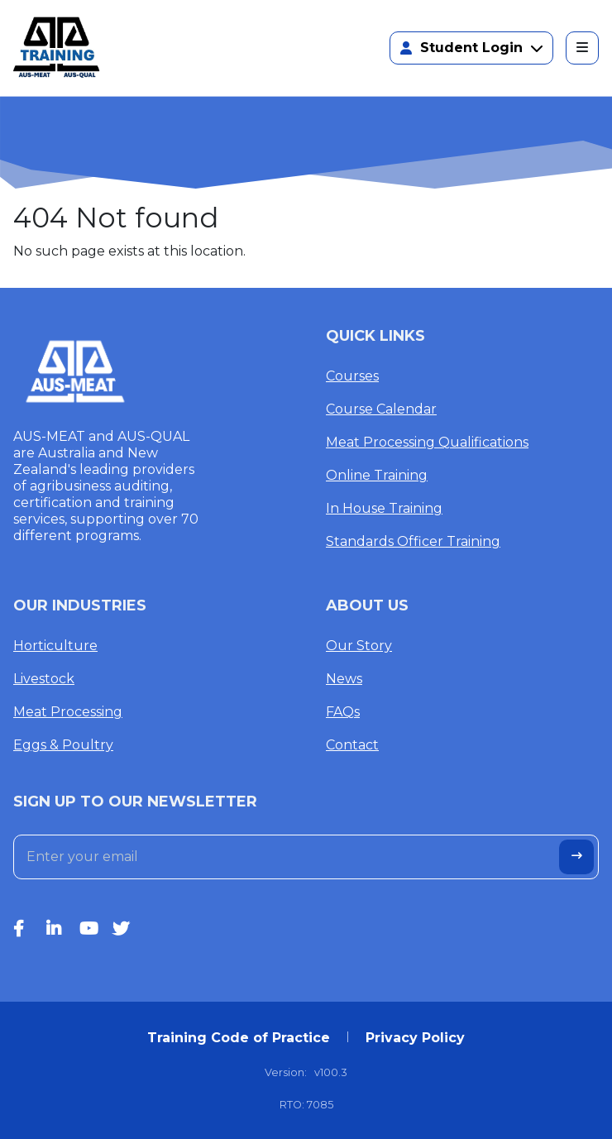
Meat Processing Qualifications (427, 442)
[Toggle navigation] (582, 48)
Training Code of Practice (238, 1038)
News (344, 679)
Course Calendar (381, 409)
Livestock (43, 679)
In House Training (384, 508)
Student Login (471, 47)
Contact (352, 745)
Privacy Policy (415, 1038)
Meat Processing (67, 712)
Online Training (377, 475)
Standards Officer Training (413, 541)
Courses (352, 376)
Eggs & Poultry (63, 745)
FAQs (343, 712)
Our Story (359, 645)
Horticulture (55, 645)
